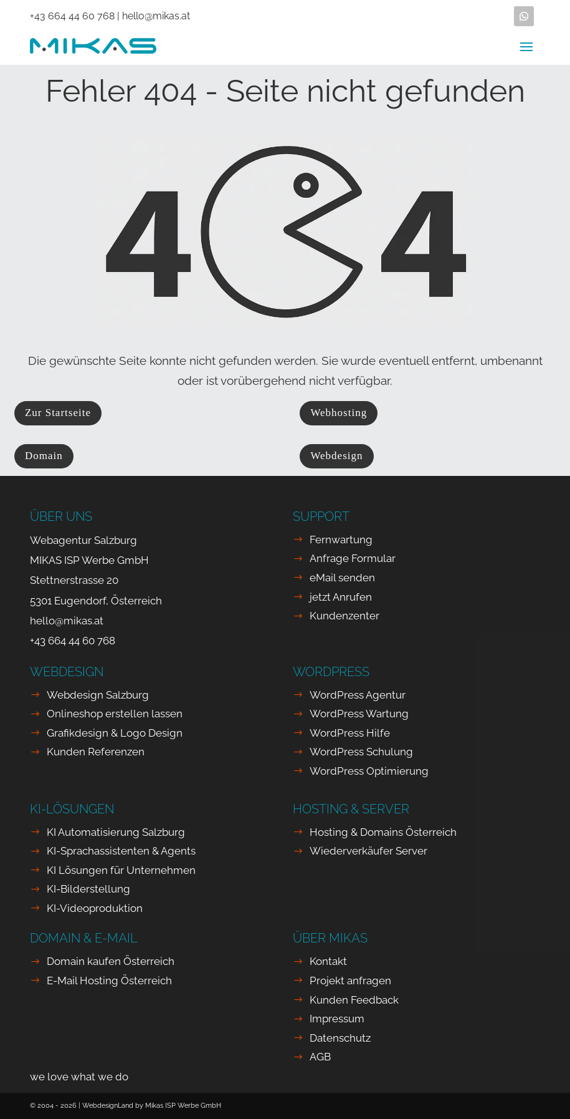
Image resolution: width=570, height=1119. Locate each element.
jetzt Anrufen (341, 597)
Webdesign (336, 456)
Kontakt (328, 961)
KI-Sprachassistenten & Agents (121, 851)
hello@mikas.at (156, 16)
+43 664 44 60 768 (72, 16)
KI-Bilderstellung (88, 889)
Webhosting (338, 413)
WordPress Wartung (359, 713)
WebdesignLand (108, 1106)
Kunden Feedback (354, 1000)
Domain (44, 456)
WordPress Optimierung (369, 771)
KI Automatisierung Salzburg (116, 832)
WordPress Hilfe (350, 733)
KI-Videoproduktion (95, 908)
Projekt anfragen (350, 980)
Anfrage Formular (353, 558)
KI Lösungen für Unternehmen (121, 870)
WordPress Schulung (361, 751)
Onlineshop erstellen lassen (115, 713)
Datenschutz (340, 1038)
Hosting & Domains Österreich (383, 832)
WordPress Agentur (358, 695)
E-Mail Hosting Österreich (109, 980)
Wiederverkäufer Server (368, 851)
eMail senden (342, 577)
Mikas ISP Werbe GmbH (183, 1106)
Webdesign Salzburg (98, 695)
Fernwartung (341, 539)
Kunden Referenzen (96, 751)
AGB (320, 1056)
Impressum (337, 1018)
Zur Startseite (58, 413)
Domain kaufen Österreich (110, 961)
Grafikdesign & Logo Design (115, 733)
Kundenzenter (344, 615)
